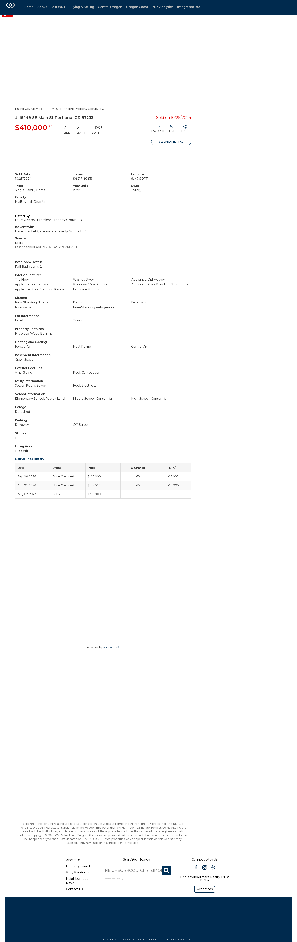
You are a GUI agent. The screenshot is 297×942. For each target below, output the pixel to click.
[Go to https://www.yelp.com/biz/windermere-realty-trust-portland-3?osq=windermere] (213, 868)
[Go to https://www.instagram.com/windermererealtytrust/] (204, 868)
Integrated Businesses (195, 7)
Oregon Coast (137, 7)
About (42, 7)
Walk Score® (111, 647)
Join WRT (58, 7)
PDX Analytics (163, 7)
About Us (73, 860)
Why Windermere (80, 872)
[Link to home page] (10, 7)
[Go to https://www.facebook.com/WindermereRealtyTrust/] (196, 868)
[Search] (166, 870)
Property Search (78, 866)
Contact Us (74, 889)
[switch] (158, 130)
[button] (204, 889)
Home (29, 7)
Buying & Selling (81, 7)
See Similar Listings (171, 141)
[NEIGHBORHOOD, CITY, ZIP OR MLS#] (136, 870)
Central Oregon (110, 7)
